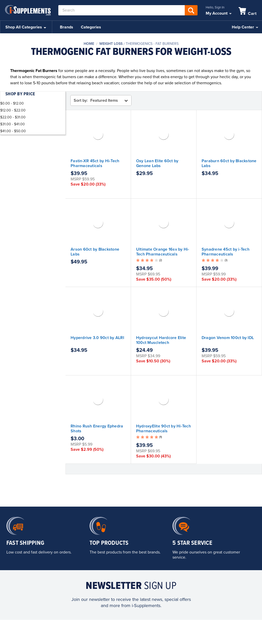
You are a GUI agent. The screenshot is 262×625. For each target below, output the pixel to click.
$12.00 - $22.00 (13, 110)
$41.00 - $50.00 (13, 131)
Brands (66, 27)
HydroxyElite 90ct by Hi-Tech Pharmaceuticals (163, 429)
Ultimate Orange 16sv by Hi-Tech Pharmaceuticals (162, 252)
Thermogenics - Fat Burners (152, 44)
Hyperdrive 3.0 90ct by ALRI (97, 337)
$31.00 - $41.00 (12, 124)
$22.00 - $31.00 (13, 117)
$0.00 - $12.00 (12, 103)
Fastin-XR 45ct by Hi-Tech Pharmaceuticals (95, 163)
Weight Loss (111, 44)
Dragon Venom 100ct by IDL (228, 337)
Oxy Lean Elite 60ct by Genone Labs (157, 163)
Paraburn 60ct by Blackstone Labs (229, 163)
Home (89, 44)
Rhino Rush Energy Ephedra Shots (97, 429)
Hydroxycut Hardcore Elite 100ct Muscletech (161, 340)
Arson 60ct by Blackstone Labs (95, 252)
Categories (91, 27)
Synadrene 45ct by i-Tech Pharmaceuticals (225, 252)
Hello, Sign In (215, 7)
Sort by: (81, 100)
